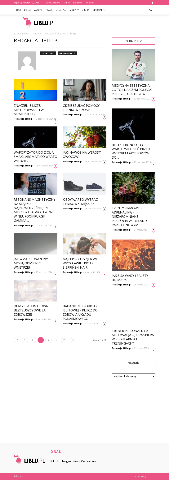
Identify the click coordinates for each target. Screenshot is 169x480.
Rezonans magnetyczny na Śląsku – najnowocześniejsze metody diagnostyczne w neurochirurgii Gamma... (34, 210)
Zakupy (38, 9)
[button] (150, 10)
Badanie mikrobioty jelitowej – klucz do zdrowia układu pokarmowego (80, 312)
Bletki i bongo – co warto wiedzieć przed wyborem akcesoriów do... (131, 151)
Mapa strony (139, 476)
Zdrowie (99, 9)
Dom (18, 9)
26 (64, 340)
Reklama (77, 2)
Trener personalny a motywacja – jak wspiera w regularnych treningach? (133, 337)
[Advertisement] (110, 23)
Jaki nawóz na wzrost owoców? (82, 154)
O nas (67, 2)
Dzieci (27, 9)
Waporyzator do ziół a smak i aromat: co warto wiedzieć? (35, 156)
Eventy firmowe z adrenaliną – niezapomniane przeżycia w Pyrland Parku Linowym (129, 216)
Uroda (85, 9)
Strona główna (53, 2)
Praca (49, 9)
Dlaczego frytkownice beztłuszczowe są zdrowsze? (33, 310)
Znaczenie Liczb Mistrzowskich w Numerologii (29, 109)
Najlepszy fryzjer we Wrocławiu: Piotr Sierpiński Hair (80, 263)
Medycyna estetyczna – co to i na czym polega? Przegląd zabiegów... (132, 89)
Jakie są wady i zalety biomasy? (130, 277)
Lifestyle (61, 9)
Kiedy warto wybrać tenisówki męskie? (80, 201)
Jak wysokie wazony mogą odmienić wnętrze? (31, 263)
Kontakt (90, 2)
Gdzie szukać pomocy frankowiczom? (81, 107)
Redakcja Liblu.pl (23, 118)
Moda (74, 9)
